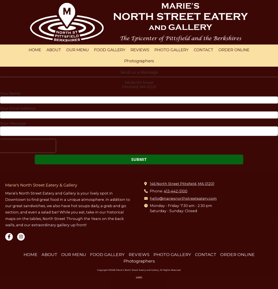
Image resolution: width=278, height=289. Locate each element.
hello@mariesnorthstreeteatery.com (183, 198)
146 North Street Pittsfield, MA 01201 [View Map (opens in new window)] (182, 184)
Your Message (13, 123)
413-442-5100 (175, 191)
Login (139, 277)
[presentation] (28, 145)
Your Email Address (18, 108)
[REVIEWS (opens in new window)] (140, 50)
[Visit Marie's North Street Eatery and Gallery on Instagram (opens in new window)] (21, 237)
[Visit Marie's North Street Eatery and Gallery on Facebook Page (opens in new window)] (9, 237)
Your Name (10, 93)
